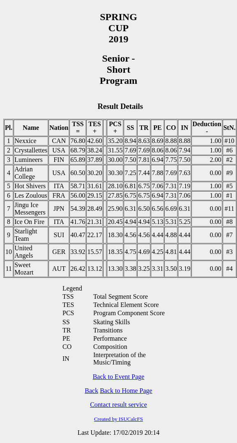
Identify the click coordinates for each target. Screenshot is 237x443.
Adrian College (24, 173)
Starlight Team (25, 235)
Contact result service (118, 404)
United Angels (23, 252)
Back (91, 390)
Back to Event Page (119, 376)
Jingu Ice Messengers (30, 208)
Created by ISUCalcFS (118, 419)
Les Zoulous (30, 195)
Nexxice (25, 140)
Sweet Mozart (23, 268)
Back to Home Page (126, 390)
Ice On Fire (29, 221)
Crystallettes (30, 150)
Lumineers (28, 159)
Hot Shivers (30, 185)
